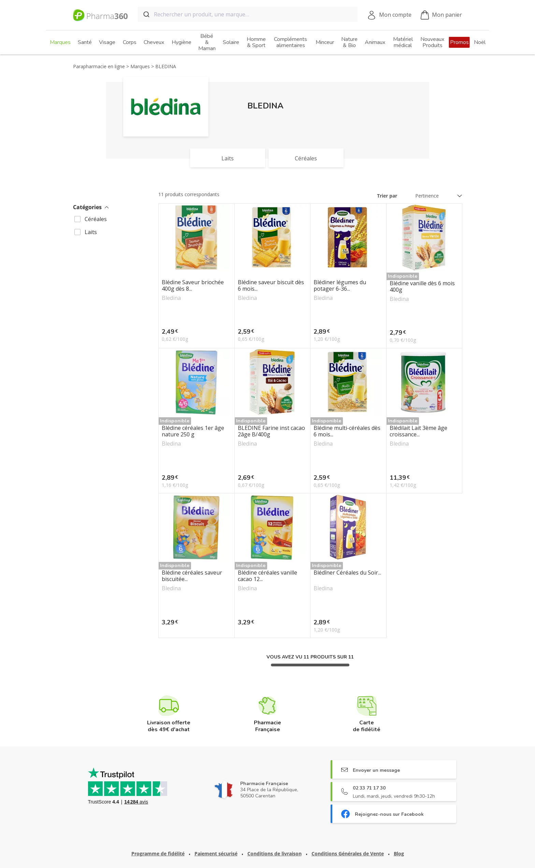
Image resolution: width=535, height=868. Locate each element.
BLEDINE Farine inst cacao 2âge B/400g (271, 431)
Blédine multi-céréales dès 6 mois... (347, 431)
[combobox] (248, 14)
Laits (91, 232)
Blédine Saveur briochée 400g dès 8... (193, 285)
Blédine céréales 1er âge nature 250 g (193, 431)
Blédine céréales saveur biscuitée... (192, 575)
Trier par (387, 195)
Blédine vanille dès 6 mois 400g (422, 286)
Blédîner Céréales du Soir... (347, 572)
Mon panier (441, 15)
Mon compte (395, 14)
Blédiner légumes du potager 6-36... (340, 285)
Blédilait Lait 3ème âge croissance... (418, 431)
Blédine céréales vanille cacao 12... (267, 575)
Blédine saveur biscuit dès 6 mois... (271, 285)
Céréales (96, 219)
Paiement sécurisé (215, 853)
